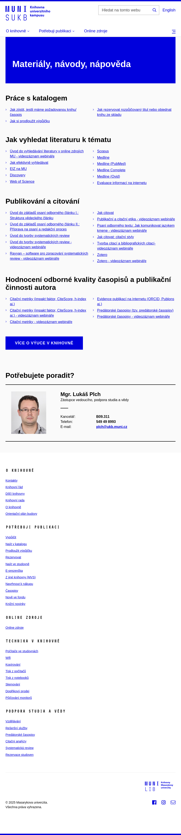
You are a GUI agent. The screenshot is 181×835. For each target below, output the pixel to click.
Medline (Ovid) (108, 176)
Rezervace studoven (19, 754)
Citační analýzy (15, 741)
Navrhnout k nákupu (19, 584)
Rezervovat (13, 557)
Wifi (8, 658)
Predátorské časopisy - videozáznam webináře (133, 316)
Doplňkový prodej (17, 691)
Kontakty (11, 480)
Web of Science (22, 181)
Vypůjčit (10, 537)
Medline (103, 157)
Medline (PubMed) (111, 164)
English (169, 10)
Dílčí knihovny (15, 493)
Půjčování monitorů (18, 698)
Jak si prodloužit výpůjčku (30, 121)
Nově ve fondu (15, 597)
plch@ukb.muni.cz (111, 427)
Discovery (17, 175)
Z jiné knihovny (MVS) (20, 577)
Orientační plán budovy (21, 513)
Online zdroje (95, 31)
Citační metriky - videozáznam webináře (41, 322)
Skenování (12, 684)
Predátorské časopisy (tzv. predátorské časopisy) (135, 310)
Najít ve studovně (17, 564)
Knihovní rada (14, 500)
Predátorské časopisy (20, 734)
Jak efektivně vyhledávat (29, 162)
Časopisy (11, 590)
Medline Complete (111, 170)
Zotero (102, 255)
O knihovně (13, 507)
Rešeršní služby (16, 728)
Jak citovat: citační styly (115, 237)
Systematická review (19, 748)
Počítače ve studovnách (21, 651)
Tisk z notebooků (17, 678)
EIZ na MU (18, 169)
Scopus (103, 151)
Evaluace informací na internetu (122, 183)
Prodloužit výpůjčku (18, 550)
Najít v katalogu (16, 544)
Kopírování (12, 664)
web (46, 807)
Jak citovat (105, 213)
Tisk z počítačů (15, 671)
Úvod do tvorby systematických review (39, 236)
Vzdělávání (13, 721)
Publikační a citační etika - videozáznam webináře (136, 219)
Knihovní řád (14, 487)
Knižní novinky (15, 604)
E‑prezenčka (14, 570)
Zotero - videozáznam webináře (121, 261)
